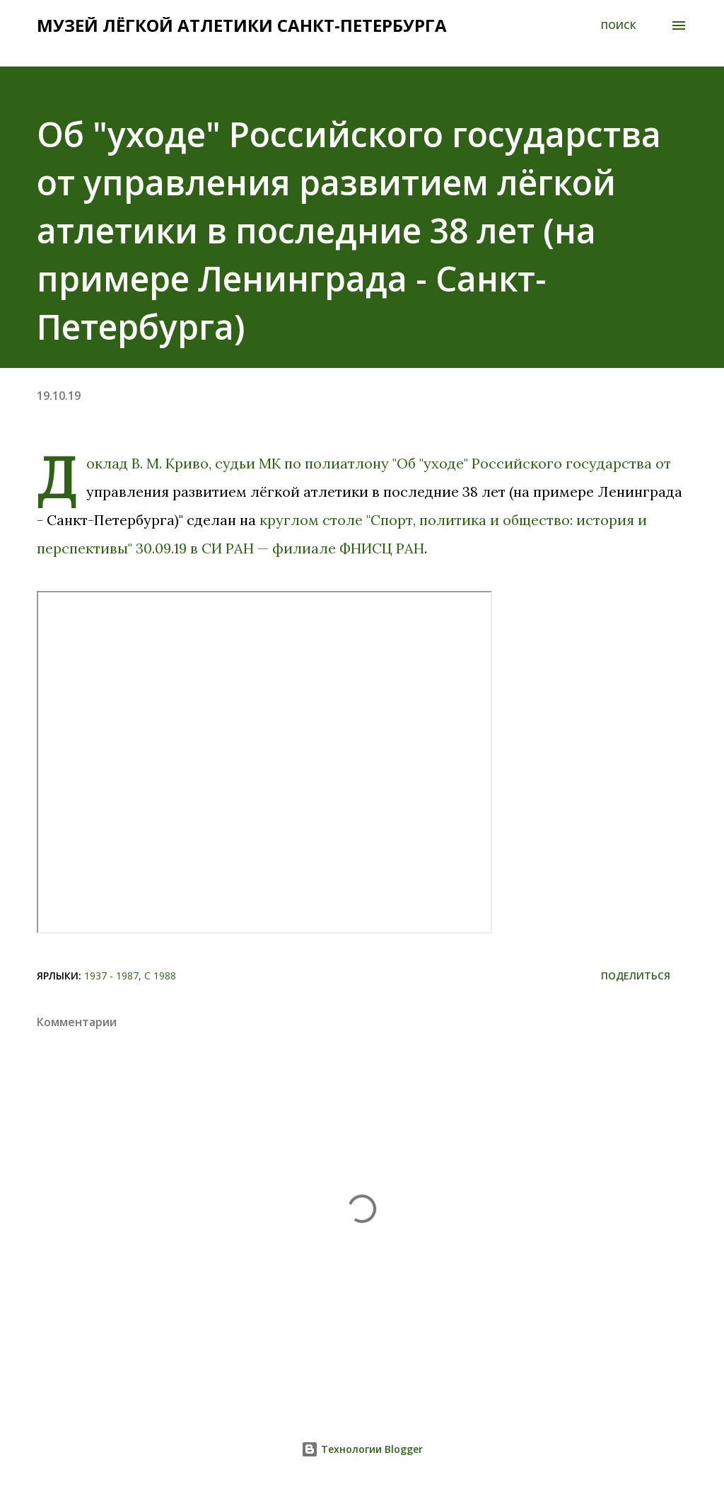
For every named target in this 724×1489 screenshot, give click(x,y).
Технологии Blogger (362, 1449)
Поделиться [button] (635, 975)
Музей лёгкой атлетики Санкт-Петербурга (242, 25)
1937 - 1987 (111, 975)
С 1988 (160, 975)
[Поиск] (618, 25)
